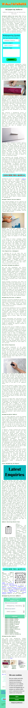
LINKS (14, 7)
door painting (13, 591)
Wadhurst (24, 178)
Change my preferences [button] (16, 702)
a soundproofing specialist (19, 588)
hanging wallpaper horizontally (17, 276)
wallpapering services (16, 18)
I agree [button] (16, 696)
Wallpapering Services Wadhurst (11, 596)
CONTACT (20, 7)
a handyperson (20, 586)
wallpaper (24, 75)
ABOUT (17, 7)
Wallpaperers (4, 693)
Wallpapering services (7, 178)
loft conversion (13, 585)
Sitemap (3, 690)
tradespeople (21, 593)
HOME (11, 7)
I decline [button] (17, 699)
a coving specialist (12, 587)
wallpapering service (18, 112)
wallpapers (10, 149)
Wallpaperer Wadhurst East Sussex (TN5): (12, 16)
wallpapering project (19, 158)
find (7, 638)
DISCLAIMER (24, 7)
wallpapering (5, 100)
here (11, 658)
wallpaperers (5, 188)
